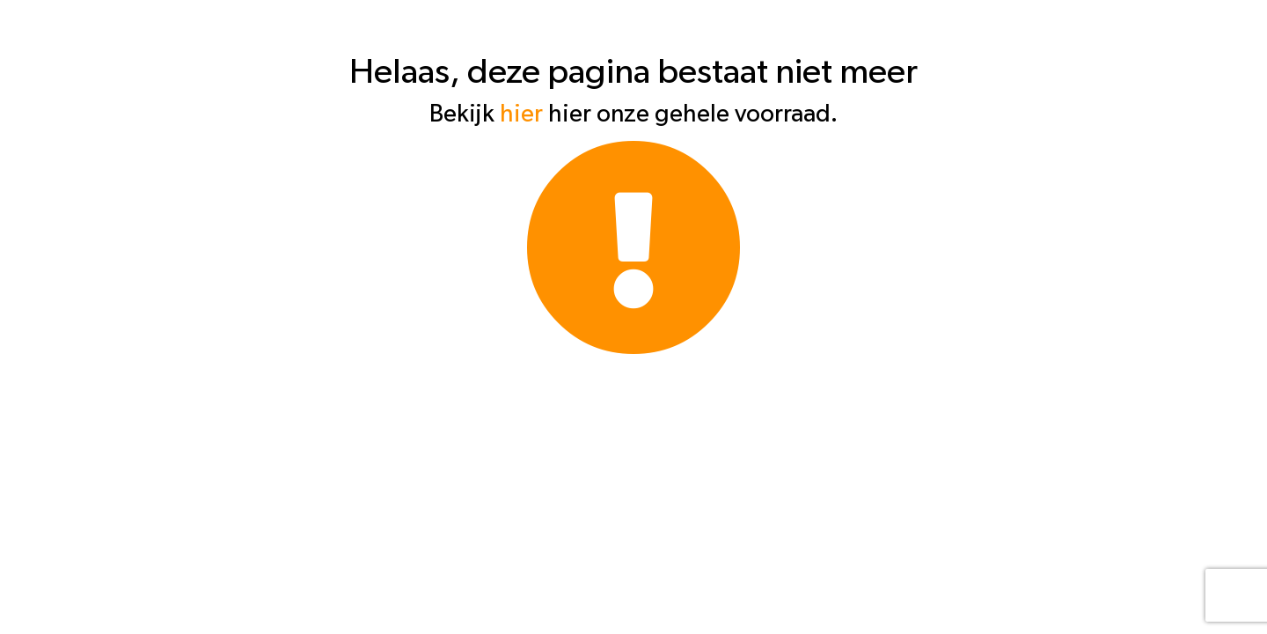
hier (521, 114)
